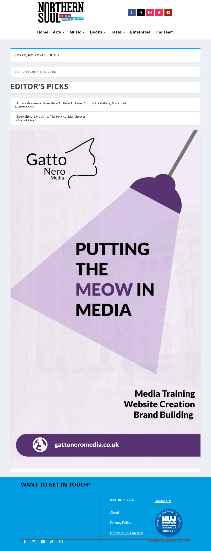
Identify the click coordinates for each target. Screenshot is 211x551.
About (114, 512)
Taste (116, 32)
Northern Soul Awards (126, 533)
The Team (164, 32)
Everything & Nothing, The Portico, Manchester (51, 116)
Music (75, 32)
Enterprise (140, 32)
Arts (57, 32)
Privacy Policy (121, 522)
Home (42, 32)
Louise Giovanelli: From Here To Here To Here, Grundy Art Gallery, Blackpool (71, 103)
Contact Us (163, 501)
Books (96, 32)
